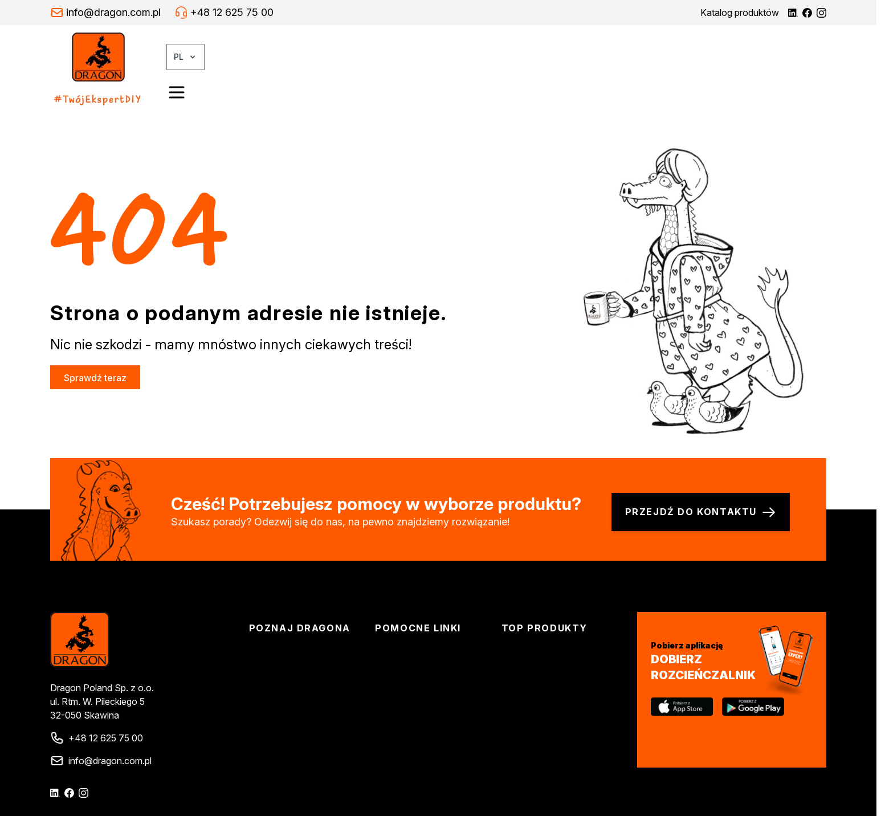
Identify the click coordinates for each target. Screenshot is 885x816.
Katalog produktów (739, 12)
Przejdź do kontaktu (700, 512)
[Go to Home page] (108, 70)
